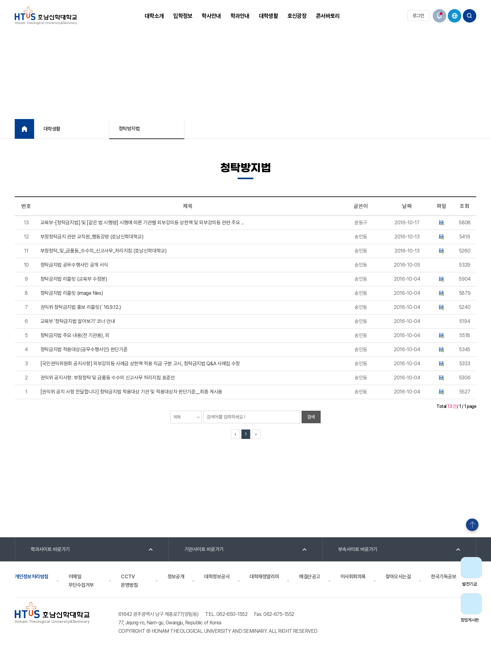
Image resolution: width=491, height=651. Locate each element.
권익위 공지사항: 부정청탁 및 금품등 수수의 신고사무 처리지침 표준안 (107, 378)
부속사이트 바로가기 (357, 549)
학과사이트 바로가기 (50, 549)
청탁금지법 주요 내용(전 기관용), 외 (75, 335)
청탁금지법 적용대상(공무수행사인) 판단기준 (84, 349)
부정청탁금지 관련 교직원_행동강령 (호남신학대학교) (92, 237)
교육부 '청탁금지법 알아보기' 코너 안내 (77, 321)
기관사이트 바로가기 (204, 549)
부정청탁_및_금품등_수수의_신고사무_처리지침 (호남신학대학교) (103, 251)
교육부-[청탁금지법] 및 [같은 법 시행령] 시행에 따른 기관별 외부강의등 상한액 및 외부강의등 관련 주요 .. (142, 223)
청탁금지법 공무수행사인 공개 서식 (74, 265)
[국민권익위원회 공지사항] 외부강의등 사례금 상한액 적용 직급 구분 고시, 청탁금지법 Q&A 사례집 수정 (140, 364)
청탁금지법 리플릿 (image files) (71, 293)
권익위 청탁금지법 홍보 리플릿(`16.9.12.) (80, 307)
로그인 (418, 15)
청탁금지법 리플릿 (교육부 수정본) (73, 279)
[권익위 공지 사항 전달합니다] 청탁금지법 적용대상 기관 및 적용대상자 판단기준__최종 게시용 (131, 392)
